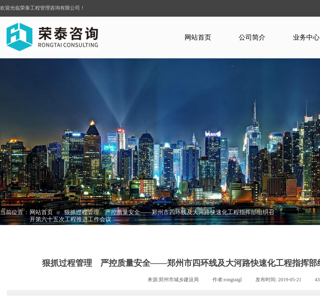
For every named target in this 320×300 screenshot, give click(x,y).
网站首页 (198, 37)
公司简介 (252, 37)
